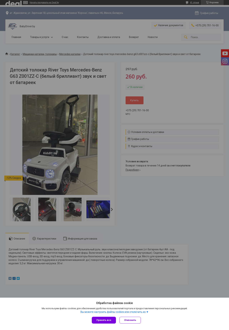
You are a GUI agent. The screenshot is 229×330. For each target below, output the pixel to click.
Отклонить (130, 320)
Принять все (103, 320)
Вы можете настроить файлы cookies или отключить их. (113, 311)
